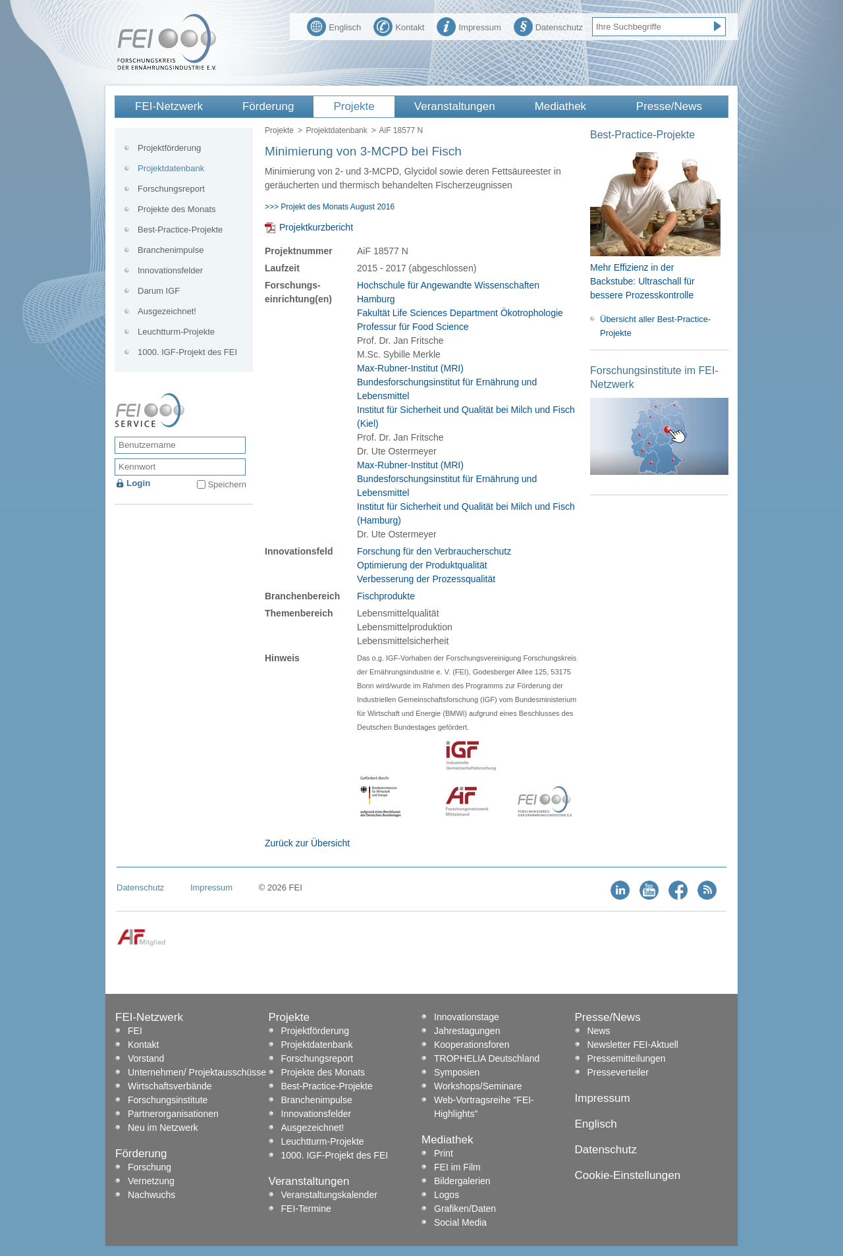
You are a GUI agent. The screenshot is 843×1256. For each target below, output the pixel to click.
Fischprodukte (386, 596)
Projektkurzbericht (316, 227)
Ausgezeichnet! (167, 311)
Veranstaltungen (454, 106)
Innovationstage (466, 1017)
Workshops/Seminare (478, 1086)
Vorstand (146, 1058)
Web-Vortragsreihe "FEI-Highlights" (484, 1107)
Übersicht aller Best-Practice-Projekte (655, 326)
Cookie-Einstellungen (628, 1175)
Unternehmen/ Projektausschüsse (197, 1072)
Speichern (226, 484)
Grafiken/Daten (465, 1208)
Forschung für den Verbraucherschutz (434, 551)
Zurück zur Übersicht (307, 843)
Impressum (469, 25)
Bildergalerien (462, 1181)
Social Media (460, 1222)
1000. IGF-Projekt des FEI (187, 352)
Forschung (149, 1167)
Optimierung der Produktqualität (422, 565)
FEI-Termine (306, 1208)
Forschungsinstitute (167, 1100)
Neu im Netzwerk (163, 1127)
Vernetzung (151, 1181)
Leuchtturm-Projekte (176, 332)
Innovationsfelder (170, 270)
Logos (446, 1194)
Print (443, 1153)
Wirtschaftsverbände (170, 1086)
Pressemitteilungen (626, 1058)
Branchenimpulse (171, 250)
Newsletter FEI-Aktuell (632, 1044)
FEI (135, 1030)
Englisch (334, 25)
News (599, 1030)
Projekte (353, 106)
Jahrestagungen (467, 1030)
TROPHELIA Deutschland (486, 1058)
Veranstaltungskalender (329, 1194)
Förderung (268, 106)
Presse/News (669, 106)
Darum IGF (159, 291)
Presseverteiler (618, 1072)
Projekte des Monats (177, 209)
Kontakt (398, 25)
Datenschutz (548, 25)
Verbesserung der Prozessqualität (426, 579)
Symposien (456, 1072)
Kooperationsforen (471, 1044)
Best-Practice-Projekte (180, 229)
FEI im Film (457, 1167)
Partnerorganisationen (173, 1113)
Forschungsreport (171, 189)
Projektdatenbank (336, 130)
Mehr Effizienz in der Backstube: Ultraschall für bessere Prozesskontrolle (642, 281)
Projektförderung (169, 148)
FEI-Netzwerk (169, 106)
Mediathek (560, 106)
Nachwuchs (151, 1194)
